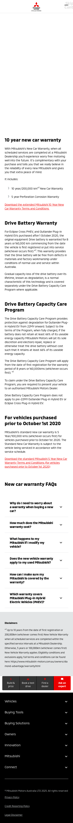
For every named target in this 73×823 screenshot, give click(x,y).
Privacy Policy (12, 797)
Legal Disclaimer (14, 814)
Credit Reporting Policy (17, 806)
